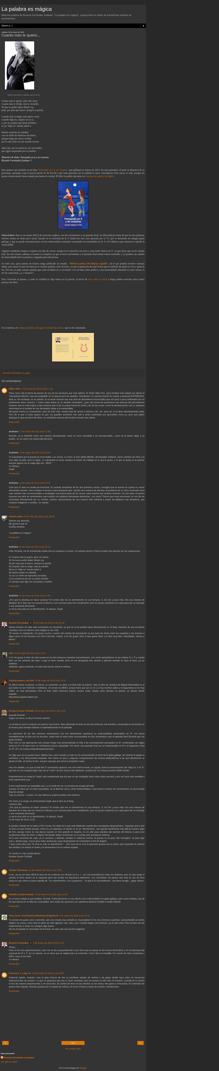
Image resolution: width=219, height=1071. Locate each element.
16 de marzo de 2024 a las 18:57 (48, 973)
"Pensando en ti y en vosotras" (53, 170)
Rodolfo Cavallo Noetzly (21, 894)
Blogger (83, 1068)
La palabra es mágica (27, 9)
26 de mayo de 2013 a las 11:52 (50, 711)
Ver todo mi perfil (9, 1062)
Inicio (73, 1043)
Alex (11, 653)
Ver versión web (73, 1049)
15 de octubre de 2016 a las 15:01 (45, 870)
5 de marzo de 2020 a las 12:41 (74, 915)
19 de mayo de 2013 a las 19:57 (34, 483)
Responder (14, 422)
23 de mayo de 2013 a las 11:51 (30, 653)
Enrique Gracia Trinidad (21, 711)
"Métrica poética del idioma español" (88, 263)
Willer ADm (14, 389)
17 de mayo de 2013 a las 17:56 (34, 431)
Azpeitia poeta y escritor (21, 680)
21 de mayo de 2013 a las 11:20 (34, 595)
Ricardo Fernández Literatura (19, 1057)
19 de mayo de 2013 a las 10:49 (34, 452)
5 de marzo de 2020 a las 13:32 (48, 943)
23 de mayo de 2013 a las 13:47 (50, 680)
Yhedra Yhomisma (18, 870)
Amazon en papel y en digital (99, 176)
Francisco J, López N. (20, 973)
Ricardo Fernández (19, 623)
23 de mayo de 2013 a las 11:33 (48, 623)
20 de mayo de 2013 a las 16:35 (38, 516)
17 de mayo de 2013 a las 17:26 (37, 389)
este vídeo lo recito (97, 279)
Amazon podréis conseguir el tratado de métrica (41, 327)
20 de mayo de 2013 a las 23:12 (34, 547)
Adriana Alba (15, 516)
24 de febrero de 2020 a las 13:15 (51, 894)
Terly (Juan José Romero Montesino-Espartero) (33, 915)
